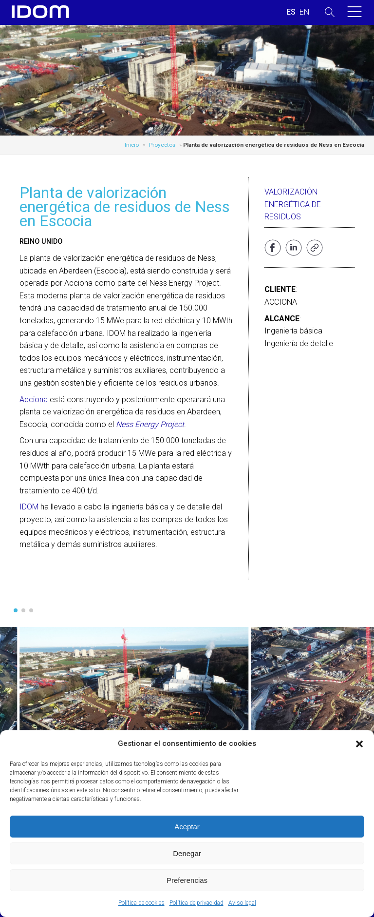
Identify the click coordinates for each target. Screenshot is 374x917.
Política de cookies (141, 902)
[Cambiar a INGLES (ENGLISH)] (304, 12)
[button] (359, 744)
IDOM (28, 506)
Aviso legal (242, 902)
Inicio (132, 144)
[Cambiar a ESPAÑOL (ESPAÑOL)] (291, 12)
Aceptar (187, 826)
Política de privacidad (196, 902)
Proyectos (162, 144)
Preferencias (187, 880)
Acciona (33, 399)
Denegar (187, 853)
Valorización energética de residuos (292, 204)
